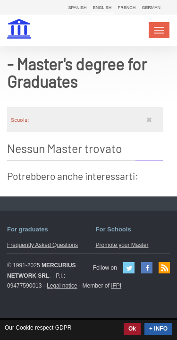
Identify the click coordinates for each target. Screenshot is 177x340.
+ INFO (158, 328)
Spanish (77, 7)
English (102, 7)
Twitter (129, 267)
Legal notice (62, 285)
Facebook (146, 267)
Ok (132, 328)
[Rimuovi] (149, 119)
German (151, 7)
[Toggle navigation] (159, 30)
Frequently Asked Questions (42, 245)
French (127, 7)
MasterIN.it (20, 30)
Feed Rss (164, 267)
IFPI (116, 285)
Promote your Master (122, 245)
